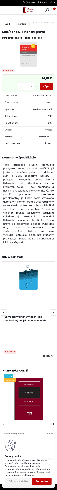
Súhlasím (42, 481)
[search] (47, 10)
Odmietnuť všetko (18, 481)
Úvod (7, 23)
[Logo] (28, 10)
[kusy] (26, 86)
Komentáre (20, 23)
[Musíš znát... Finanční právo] (28, 54)
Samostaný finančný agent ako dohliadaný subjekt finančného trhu (25, 318)
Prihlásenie (30, 2)
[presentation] (4, 312)
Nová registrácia (47, 2)
